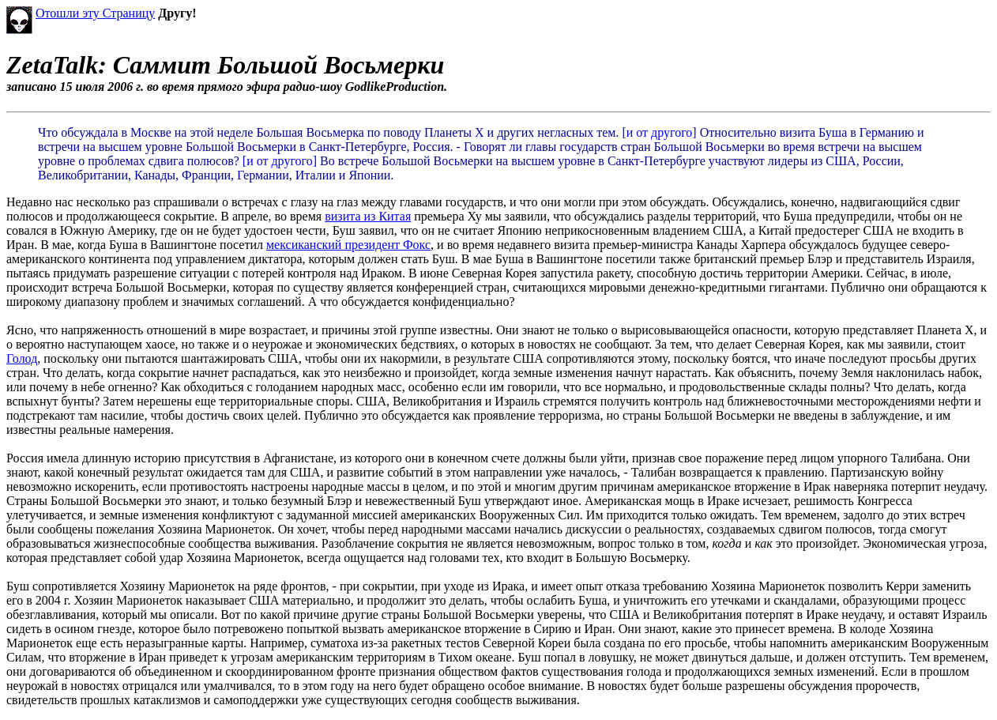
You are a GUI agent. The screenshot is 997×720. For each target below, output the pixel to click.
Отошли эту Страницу (95, 13)
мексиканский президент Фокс (348, 244)
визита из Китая (368, 216)
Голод (21, 358)
